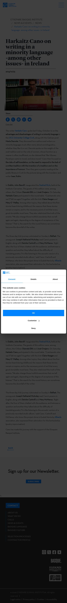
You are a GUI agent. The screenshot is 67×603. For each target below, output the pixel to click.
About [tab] (55, 279)
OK (33, 313)
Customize (33, 321)
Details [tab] (33, 279)
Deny (33, 328)
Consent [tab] (11, 279)
